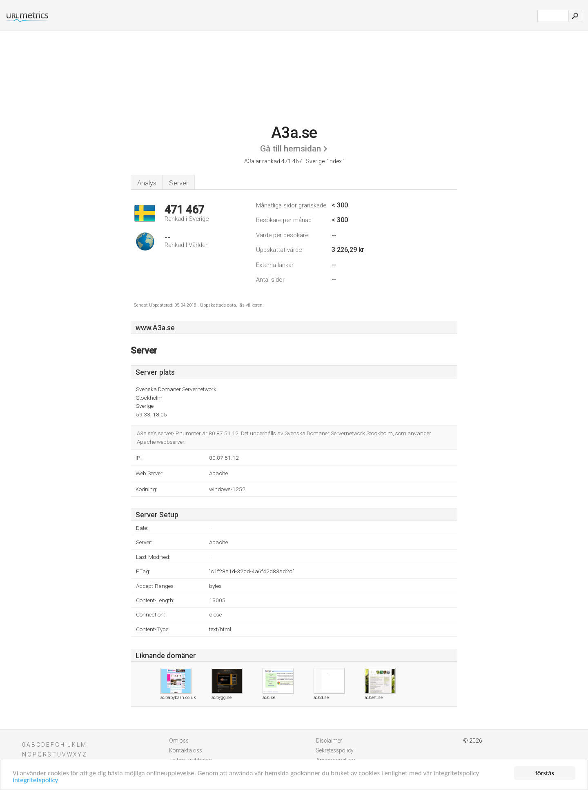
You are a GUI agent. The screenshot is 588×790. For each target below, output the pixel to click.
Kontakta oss (185, 750)
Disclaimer (329, 740)
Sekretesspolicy (335, 750)
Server (178, 183)
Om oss (179, 740)
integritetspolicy (35, 780)
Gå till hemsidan (290, 149)
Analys (146, 183)
